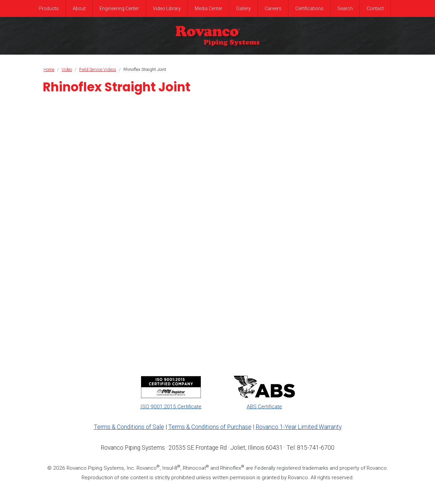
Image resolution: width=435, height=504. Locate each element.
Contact (375, 8)
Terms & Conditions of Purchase (209, 427)
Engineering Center (119, 8)
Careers (273, 8)
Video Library (167, 8)
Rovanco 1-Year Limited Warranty (299, 427)
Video (67, 69)
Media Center (208, 8)
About (79, 8)
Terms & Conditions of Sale (129, 427)
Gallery (243, 8)
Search (345, 8)
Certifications (309, 8)
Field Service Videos (97, 69)
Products (49, 8)
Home (49, 69)
